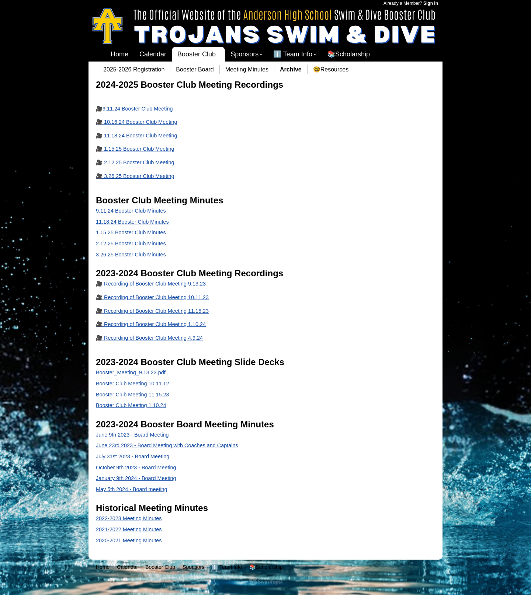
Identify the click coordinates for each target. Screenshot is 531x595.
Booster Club (196, 54)
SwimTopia (265, 581)
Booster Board (195, 69)
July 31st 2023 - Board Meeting (132, 456)
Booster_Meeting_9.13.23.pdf (131, 372)
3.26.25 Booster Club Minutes (131, 255)
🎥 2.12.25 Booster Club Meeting (135, 162)
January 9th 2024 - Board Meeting (136, 478)
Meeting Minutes (246, 69)
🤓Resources (330, 69)
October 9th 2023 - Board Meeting (136, 467)
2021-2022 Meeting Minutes (129, 529)
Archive (291, 69)
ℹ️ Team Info (292, 54)
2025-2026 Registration (133, 69)
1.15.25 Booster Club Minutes (131, 232)
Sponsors (244, 54)
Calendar (152, 54)
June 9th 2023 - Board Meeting (132, 435)
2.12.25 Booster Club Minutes (131, 243)
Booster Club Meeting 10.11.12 (132, 383)
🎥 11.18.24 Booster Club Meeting (136, 136)
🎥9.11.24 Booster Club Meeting (134, 109)
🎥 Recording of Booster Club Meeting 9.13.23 (151, 284)
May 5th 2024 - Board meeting (131, 489)
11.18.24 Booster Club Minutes (132, 222)
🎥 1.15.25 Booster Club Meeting (135, 149)
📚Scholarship (348, 54)
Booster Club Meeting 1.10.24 (131, 405)
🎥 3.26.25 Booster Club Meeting (135, 176)
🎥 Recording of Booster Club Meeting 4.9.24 (149, 338)
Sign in (430, 3)
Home (119, 54)
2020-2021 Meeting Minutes (129, 540)
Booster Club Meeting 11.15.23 (132, 395)
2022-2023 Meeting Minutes (129, 518)
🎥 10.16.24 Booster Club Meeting (136, 122)
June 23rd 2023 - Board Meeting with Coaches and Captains (167, 445)
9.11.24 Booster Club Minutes (131, 211)
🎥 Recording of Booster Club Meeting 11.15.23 (152, 311)
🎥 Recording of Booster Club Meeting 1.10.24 (151, 324)
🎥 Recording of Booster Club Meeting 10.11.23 (152, 297)
